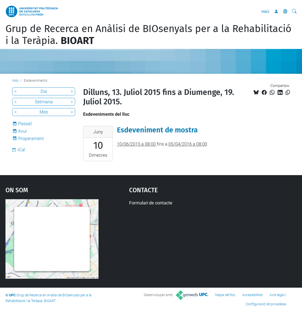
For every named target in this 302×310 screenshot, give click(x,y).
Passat (25, 123)
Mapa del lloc (225, 295)
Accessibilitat (252, 295)
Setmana (44, 101)
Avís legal (277, 295)
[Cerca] (294, 11)
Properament (31, 138)
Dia (44, 91)
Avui (22, 131)
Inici (265, 11)
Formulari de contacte (150, 202)
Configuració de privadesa (266, 304)
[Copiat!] (288, 92)
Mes (44, 112)
